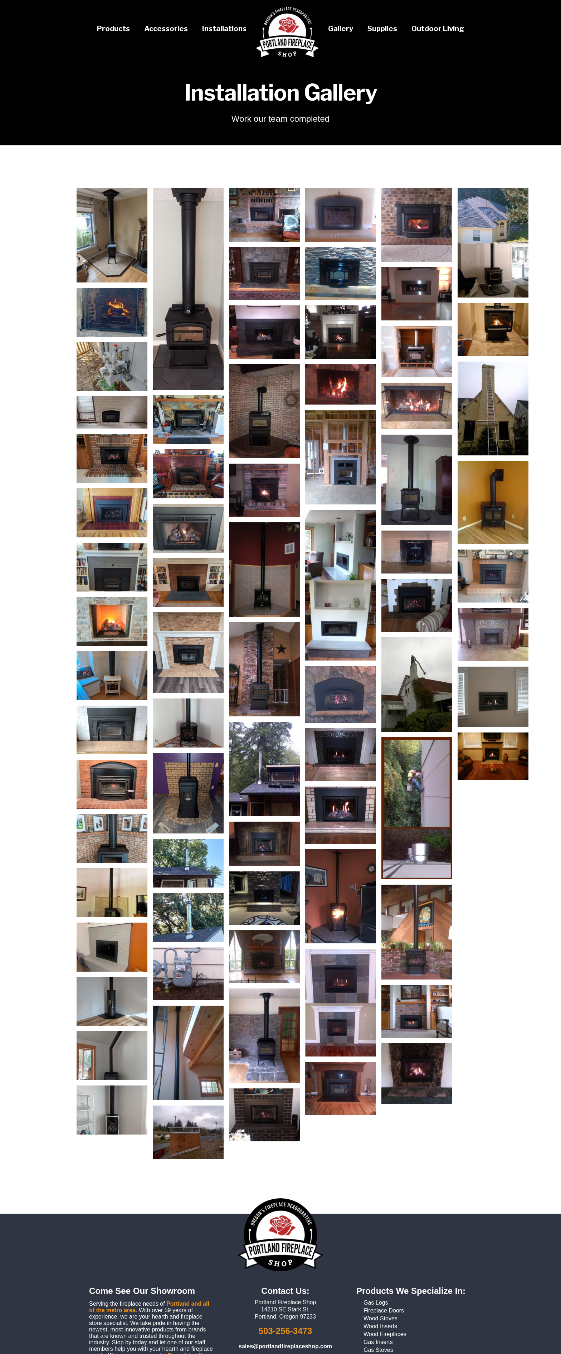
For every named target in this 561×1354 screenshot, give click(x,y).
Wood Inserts (380, 1326)
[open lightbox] (112, 235)
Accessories (166, 28)
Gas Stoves (378, 1350)
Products (113, 28)
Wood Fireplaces (385, 1334)
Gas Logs (376, 1303)
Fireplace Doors (384, 1310)
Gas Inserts (378, 1342)
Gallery (340, 28)
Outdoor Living (437, 28)
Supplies (382, 28)
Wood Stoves (380, 1318)
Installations (224, 28)
